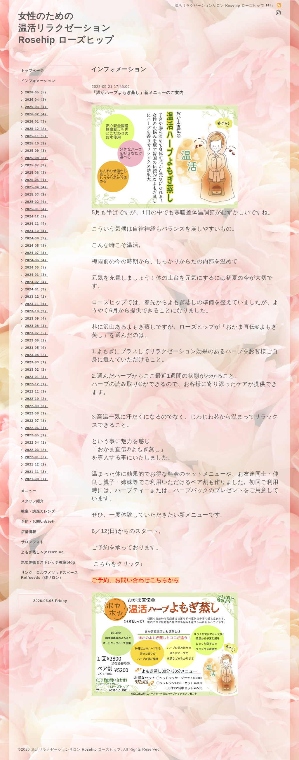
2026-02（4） (36, 114)
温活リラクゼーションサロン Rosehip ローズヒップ (76, 749)
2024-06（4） (36, 260)
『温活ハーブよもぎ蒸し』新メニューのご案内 (138, 92)
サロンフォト (32, 542)
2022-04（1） (36, 442)
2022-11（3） (36, 391)
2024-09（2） (36, 238)
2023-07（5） (36, 333)
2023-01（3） (36, 377)
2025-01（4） (36, 209)
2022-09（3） (36, 406)
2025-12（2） (36, 128)
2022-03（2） (36, 450)
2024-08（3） (36, 245)
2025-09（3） (36, 150)
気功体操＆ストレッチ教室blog (48, 562)
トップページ (32, 71)
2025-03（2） (36, 194)
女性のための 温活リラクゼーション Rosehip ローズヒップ (66, 28)
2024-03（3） (36, 274)
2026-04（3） (36, 99)
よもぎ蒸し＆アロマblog (42, 552)
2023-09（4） (36, 318)
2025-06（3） (36, 172)
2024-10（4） (36, 231)
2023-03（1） (36, 362)
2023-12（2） (36, 296)
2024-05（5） (36, 267)
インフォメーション (38, 81)
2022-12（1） (36, 384)
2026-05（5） (36, 92)
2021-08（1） (36, 479)
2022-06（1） (36, 428)
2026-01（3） (36, 121)
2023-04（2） (36, 355)
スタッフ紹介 (32, 501)
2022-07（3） (36, 420)
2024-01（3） (36, 289)
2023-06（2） (36, 340)
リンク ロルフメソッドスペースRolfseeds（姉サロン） (49, 575)
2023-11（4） (36, 304)
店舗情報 (28, 532)
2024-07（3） (36, 253)
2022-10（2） (36, 398)
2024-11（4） (36, 223)
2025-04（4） (36, 187)
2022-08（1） (36, 413)
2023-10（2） (36, 311)
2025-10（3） (36, 143)
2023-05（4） (36, 347)
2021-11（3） (36, 471)
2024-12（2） (36, 216)
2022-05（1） (36, 435)
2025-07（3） (36, 165)
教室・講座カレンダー (40, 511)
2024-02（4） (36, 282)
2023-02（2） (36, 369)
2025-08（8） (36, 158)
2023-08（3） (36, 325)
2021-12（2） (36, 464)
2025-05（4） (36, 180)
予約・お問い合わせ (38, 522)
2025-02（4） (36, 201)
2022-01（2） (36, 457)
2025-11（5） (36, 136)
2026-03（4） (36, 107)
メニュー (28, 491)
